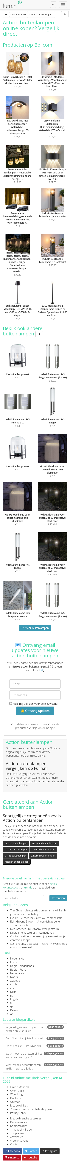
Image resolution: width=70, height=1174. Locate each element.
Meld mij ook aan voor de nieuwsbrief (33, 703)
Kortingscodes (18, 1126)
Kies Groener (18, 929)
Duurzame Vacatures (22, 932)
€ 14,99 (52, 122)
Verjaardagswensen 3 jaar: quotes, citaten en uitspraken (35, 1029)
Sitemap (15, 1102)
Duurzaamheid (19, 1122)
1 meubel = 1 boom (22, 1129)
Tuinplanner (17, 1133)
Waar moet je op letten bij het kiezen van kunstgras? (35, 1055)
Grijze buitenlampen (15, 855)
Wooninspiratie (19, 1140)
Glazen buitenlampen (16, 849)
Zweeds (15, 980)
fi (11, 1003)
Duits (13, 992)
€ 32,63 (17, 260)
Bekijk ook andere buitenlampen (23, 331)
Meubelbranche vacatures (25, 1118)
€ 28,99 (17, 212)
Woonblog (16, 1094)
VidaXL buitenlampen (16, 843)
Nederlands (17, 958)
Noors (14, 977)
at (11, 1014)
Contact (15, 1144)
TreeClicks (16, 910)
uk (11, 1006)
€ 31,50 (17, 122)
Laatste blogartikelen (20, 1019)
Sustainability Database (24, 943)
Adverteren (16, 1137)
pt (11, 995)
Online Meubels (19, 1087)
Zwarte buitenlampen (43, 849)
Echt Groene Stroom (22, 921)
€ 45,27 (52, 305)
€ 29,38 (52, 76)
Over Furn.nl (17, 1090)
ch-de (13, 984)
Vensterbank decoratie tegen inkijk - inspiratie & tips (35, 1066)
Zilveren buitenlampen (43, 855)
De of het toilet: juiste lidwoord (35, 1038)
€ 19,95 (17, 169)
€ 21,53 (52, 169)
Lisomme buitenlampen (44, 843)
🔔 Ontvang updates (35, 711)
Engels (14, 999)
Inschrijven (58, 898)
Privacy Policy (18, 1113)
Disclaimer (16, 1098)
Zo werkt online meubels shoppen (31, 1109)
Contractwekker (19, 936)
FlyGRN (14, 918)
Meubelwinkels (19, 1105)
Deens (14, 1010)
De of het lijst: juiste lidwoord (35, 1046)
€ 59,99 (17, 305)
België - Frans (18, 969)
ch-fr (13, 988)
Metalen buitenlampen (17, 861)
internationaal (46, 932)
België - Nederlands (22, 966)
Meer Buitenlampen (35, 628)
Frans (13, 962)
